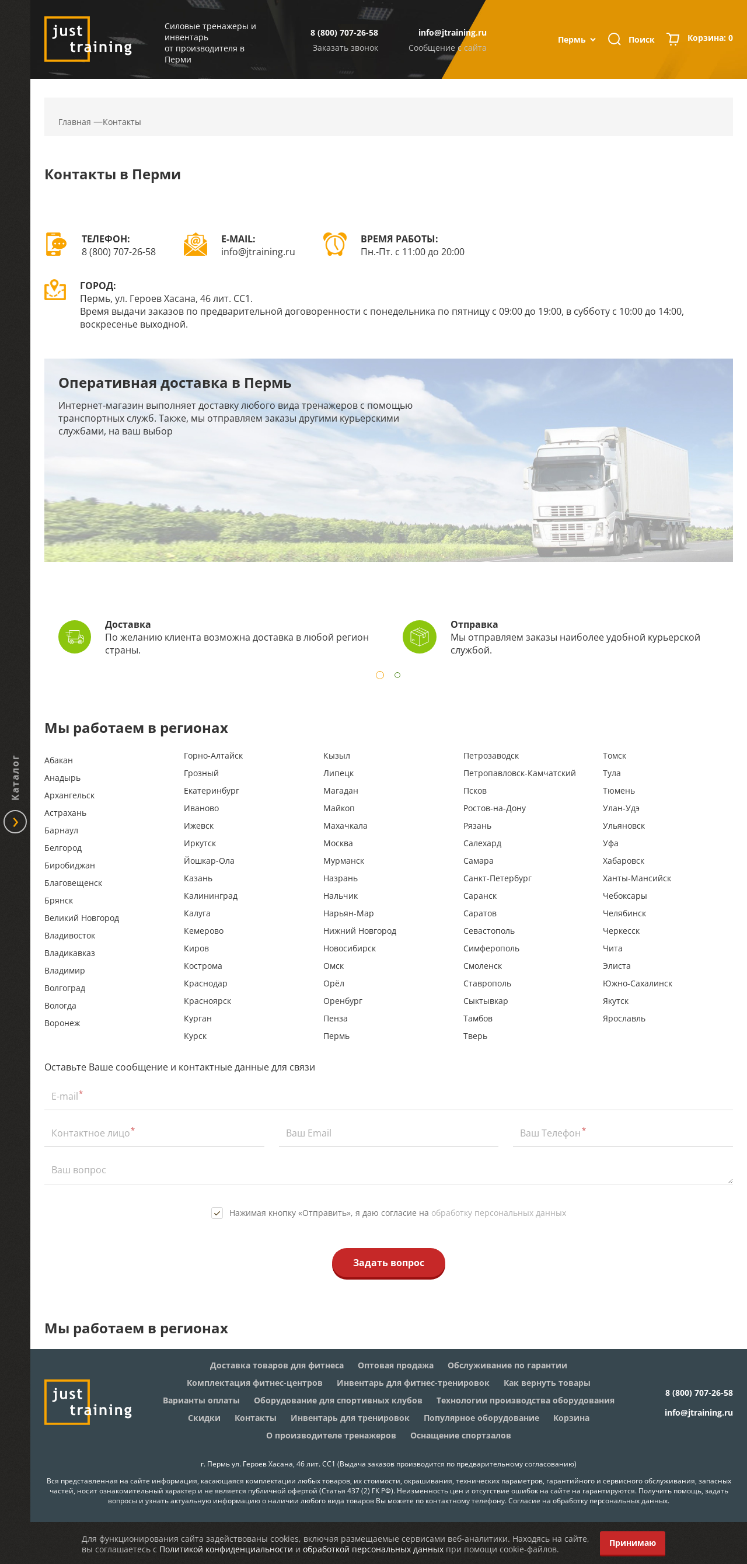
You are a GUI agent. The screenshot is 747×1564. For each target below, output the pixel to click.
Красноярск (207, 1000)
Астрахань (65, 812)
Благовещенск (73, 882)
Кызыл (336, 755)
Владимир (64, 970)
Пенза (335, 1018)
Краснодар (206, 983)
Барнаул (61, 830)
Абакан (58, 760)
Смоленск (482, 965)
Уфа (611, 843)
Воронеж (62, 1022)
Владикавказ (69, 952)
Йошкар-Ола (209, 860)
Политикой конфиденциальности (226, 1549)
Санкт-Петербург (497, 878)
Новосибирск (349, 948)
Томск (614, 755)
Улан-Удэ (621, 808)
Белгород (63, 847)
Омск (333, 965)
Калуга (197, 913)
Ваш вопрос (78, 1169)
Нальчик (340, 895)
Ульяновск (624, 825)
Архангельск (69, 795)
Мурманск (343, 860)
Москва (338, 843)
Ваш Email (308, 1133)
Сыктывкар (485, 1000)
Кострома (203, 965)
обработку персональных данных (498, 1212)
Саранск (480, 895)
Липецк (338, 772)
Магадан (340, 790)
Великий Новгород (81, 917)
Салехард (482, 843)
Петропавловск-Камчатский (519, 772)
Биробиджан (69, 865)
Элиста (617, 965)
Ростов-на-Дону (494, 808)
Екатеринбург (211, 790)
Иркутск (200, 843)
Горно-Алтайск (213, 755)
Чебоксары (625, 895)
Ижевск (199, 825)
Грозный (201, 772)
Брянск (58, 900)
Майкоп (339, 808)
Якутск (616, 1000)
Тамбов (478, 1018)
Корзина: (710, 39)
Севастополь (489, 930)
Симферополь (491, 948)
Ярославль (624, 1018)
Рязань (477, 825)
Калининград (211, 895)
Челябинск (624, 913)
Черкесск (621, 930)
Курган (198, 1018)
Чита (613, 948)
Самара (478, 860)
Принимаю (632, 1542)
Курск (195, 1035)
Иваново (201, 808)
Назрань (340, 878)
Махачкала (345, 825)
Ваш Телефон (550, 1133)
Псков (475, 790)
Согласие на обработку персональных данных (588, 1501)
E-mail (64, 1096)
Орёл (333, 983)
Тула (612, 772)
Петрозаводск (491, 755)
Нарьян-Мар (348, 913)
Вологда (60, 1005)
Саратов (480, 913)
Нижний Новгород (359, 930)
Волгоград (64, 987)
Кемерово (204, 930)
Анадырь (62, 777)
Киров (196, 948)
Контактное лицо (90, 1133)
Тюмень (619, 790)
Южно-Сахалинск (637, 983)
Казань (198, 878)
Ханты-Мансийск (637, 878)
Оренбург (342, 1000)
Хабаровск (623, 860)
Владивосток (69, 935)
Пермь (336, 1035)
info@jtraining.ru (452, 32)
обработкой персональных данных (373, 1549)
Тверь (475, 1035)
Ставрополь (487, 983)
